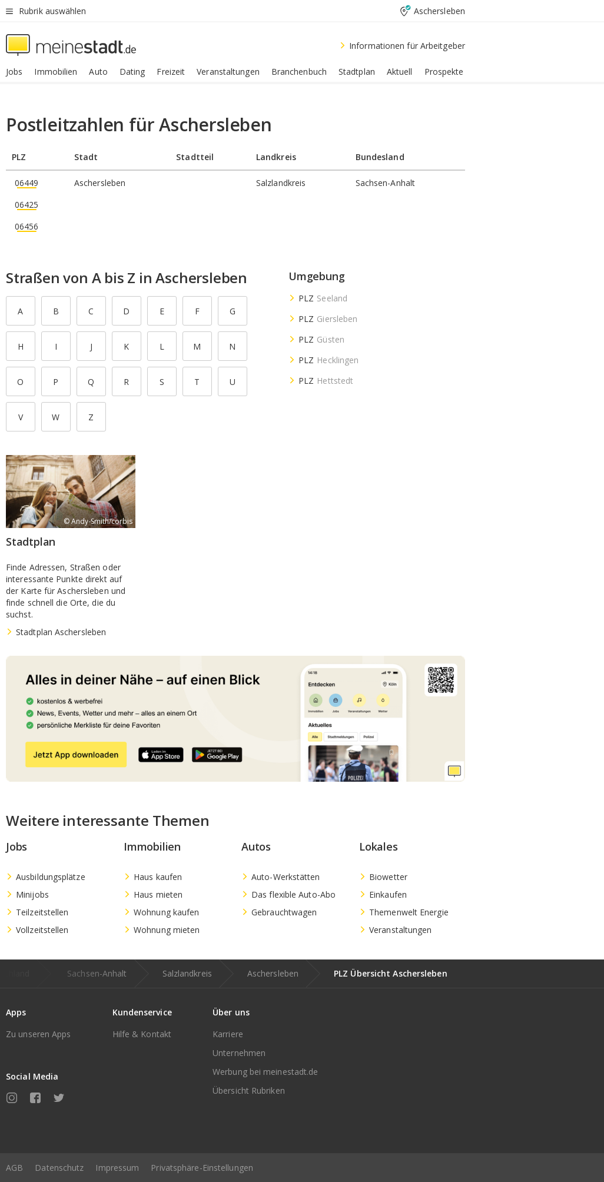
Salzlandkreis (187, 973)
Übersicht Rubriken (249, 1090)
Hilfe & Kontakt (142, 1034)
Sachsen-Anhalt (97, 973)
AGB (14, 1167)
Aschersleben (272, 973)
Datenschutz (59, 1167)
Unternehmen (239, 1052)
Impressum (117, 1167)
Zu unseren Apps (38, 1034)
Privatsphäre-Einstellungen (202, 1167)
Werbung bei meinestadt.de (265, 1071)
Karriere (228, 1034)
